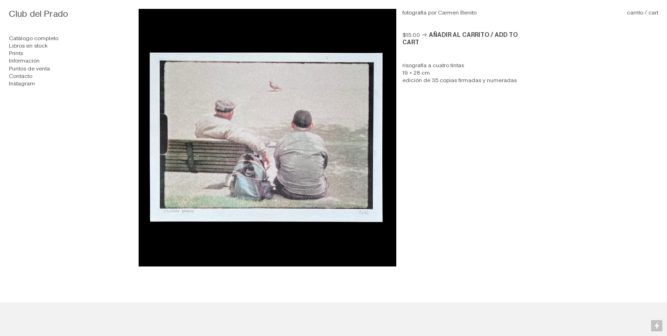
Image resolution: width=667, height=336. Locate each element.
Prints (16, 53)
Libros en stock (28, 46)
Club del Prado (38, 14)
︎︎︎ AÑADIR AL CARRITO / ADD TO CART (460, 39)
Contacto (20, 76)
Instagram (22, 83)
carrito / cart (642, 12)
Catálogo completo (33, 38)
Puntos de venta (29, 68)
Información (24, 60)
